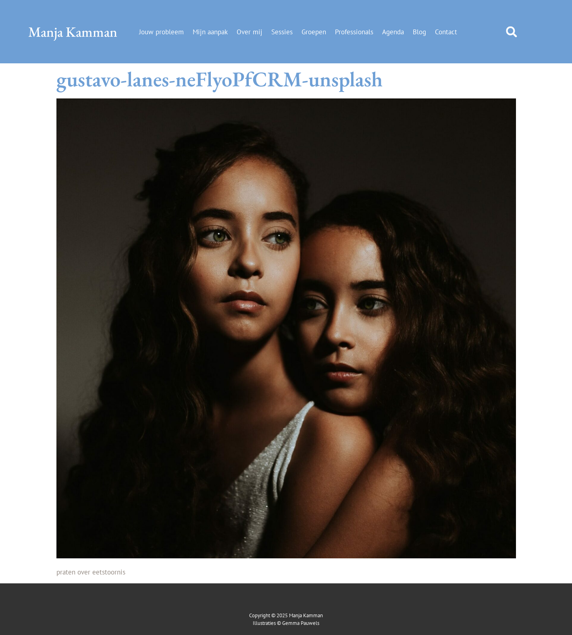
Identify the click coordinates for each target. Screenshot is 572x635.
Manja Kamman (72, 32)
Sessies (282, 32)
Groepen (314, 32)
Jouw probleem (161, 32)
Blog (419, 32)
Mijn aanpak (210, 32)
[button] (511, 31)
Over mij (249, 32)
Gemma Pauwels (300, 623)
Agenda (393, 32)
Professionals (354, 32)
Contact (446, 32)
